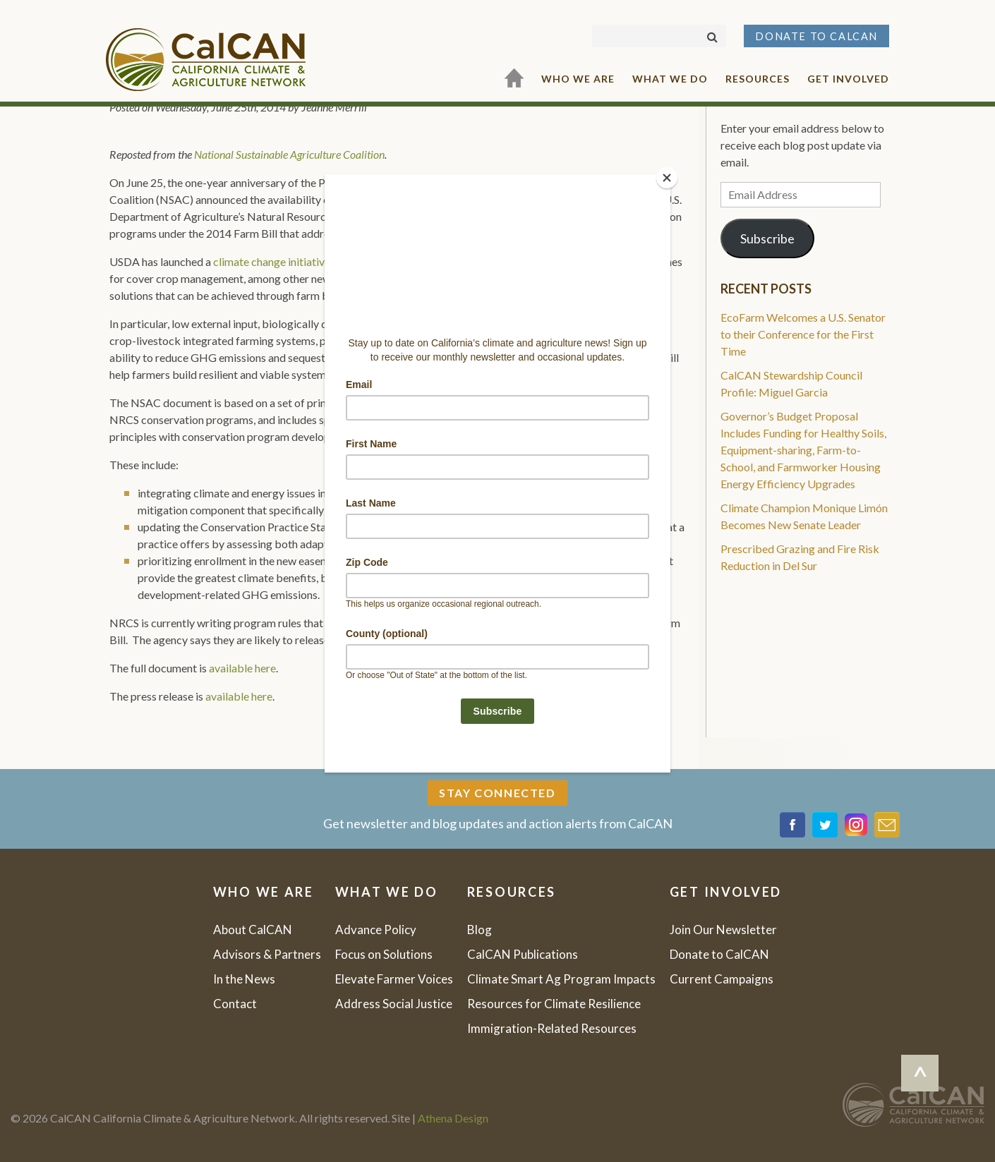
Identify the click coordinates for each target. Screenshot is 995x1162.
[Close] (666, 177)
